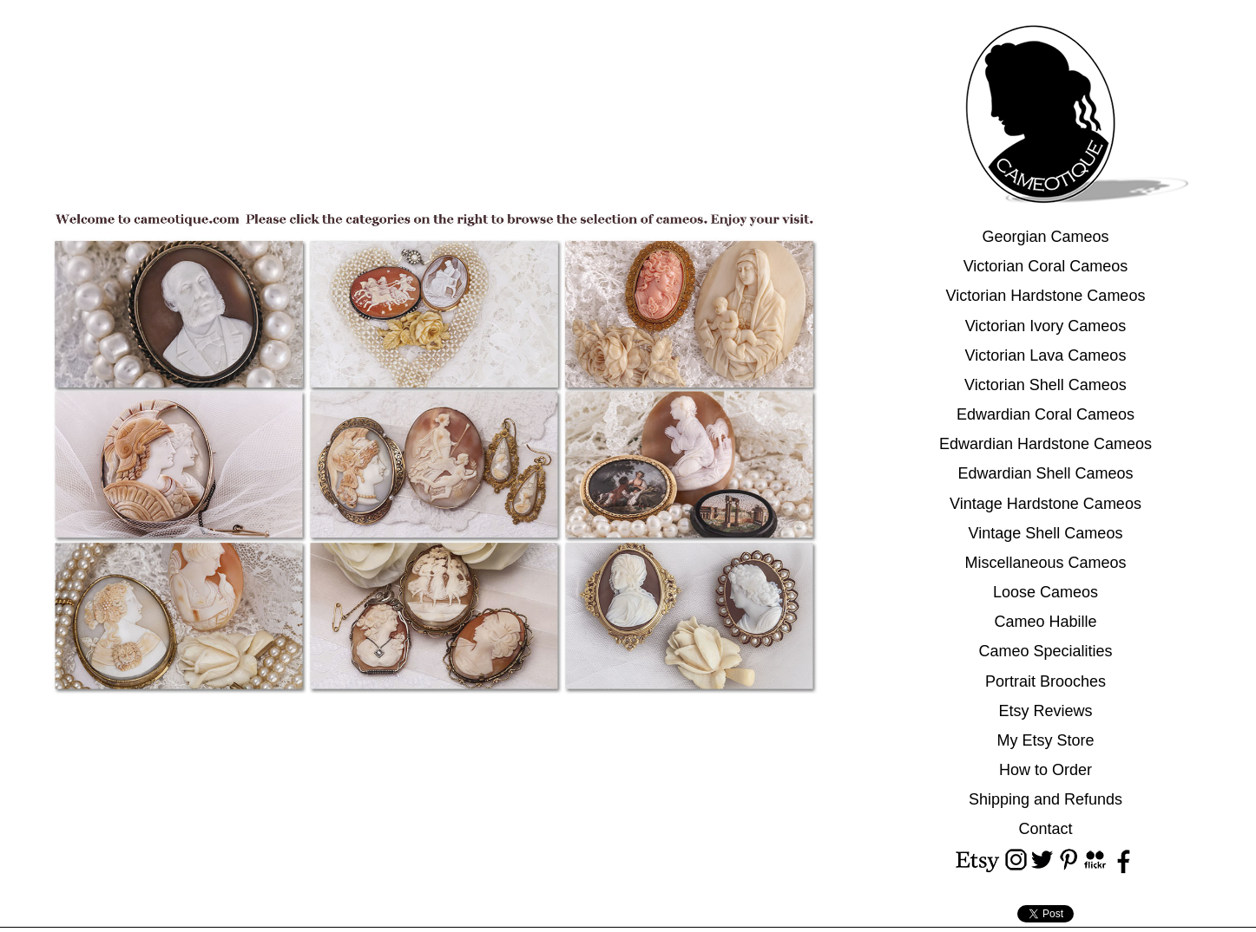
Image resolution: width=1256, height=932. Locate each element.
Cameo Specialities (1045, 651)
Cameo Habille (1045, 621)
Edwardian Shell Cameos (1045, 473)
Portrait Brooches (1045, 681)
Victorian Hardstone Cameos (1046, 295)
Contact (1045, 828)
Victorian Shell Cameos (1045, 385)
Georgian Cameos (1045, 236)
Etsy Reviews (1045, 711)
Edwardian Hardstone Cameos (1045, 444)
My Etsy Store (1045, 740)
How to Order (1045, 770)
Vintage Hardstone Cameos (1045, 503)
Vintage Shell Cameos (1046, 533)
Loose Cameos (1045, 592)
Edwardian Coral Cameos (1045, 414)
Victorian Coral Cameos (1045, 266)
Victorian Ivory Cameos (1046, 326)
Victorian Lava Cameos (1046, 355)
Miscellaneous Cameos (1045, 562)
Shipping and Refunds (1045, 799)
